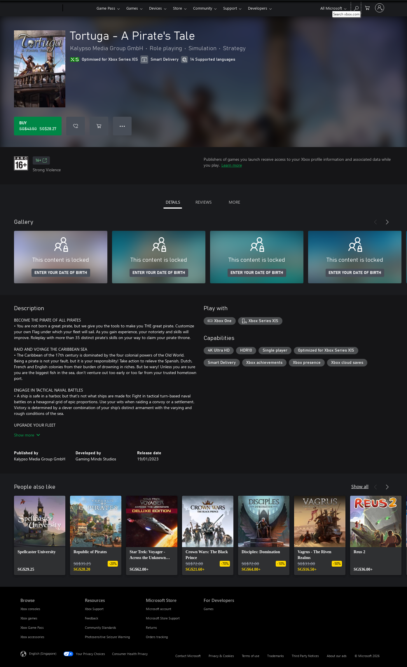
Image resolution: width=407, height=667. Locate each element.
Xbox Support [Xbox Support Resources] (94, 609)
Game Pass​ (106, 8)
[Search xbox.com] (356, 7)
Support (230, 8)
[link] (39, 535)
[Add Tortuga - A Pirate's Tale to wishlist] (75, 126)
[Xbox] (79, 8)
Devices (155, 8)
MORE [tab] (234, 202)
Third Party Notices (305, 656)
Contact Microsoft (188, 656)
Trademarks (275, 656)
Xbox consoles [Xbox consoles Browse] (30, 609)
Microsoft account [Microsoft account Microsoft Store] (158, 609)
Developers (257, 8)
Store (177, 8)
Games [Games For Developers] (209, 609)
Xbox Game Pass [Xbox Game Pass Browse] (32, 627)
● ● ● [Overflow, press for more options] (122, 126)
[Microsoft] (40, 8)
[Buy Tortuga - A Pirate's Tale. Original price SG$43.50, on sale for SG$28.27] (38, 126)
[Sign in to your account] (380, 8)
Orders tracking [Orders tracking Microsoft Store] (157, 637)
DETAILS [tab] (173, 202)
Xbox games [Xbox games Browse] (28, 618)
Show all (359, 486)
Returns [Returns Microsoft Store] (151, 627)
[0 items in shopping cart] (367, 7)
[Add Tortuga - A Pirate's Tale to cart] (99, 126)
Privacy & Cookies (221, 656)
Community (202, 8)
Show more (27, 435)
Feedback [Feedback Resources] (91, 618)
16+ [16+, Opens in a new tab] (41, 160)
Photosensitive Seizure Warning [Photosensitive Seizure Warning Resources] (107, 637)
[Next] (387, 222)
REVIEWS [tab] (203, 202)
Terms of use (250, 656)
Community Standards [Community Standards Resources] (100, 627)
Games (132, 8)
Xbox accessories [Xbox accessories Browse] (32, 637)
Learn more (231, 165)
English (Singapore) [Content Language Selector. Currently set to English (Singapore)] (42, 653)
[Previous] (375, 222)
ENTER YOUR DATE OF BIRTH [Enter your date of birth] (60, 273)
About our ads (337, 656)
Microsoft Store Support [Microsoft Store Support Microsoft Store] (163, 618)
